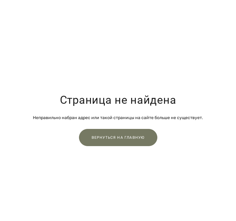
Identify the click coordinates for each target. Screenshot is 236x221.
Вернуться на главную (118, 137)
